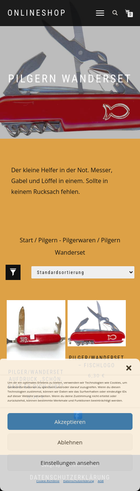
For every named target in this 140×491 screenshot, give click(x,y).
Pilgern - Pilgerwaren (67, 240)
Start (26, 240)
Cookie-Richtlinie (47, 481)
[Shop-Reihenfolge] (82, 272)
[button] (129, 368)
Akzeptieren (70, 421)
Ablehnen (70, 442)
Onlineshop (36, 13)
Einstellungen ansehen (70, 462)
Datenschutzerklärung (78, 481)
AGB (101, 481)
